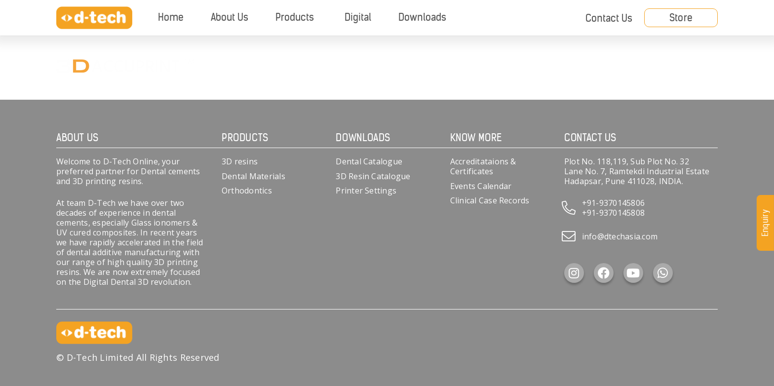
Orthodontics (247, 190)
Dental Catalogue (369, 161)
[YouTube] (633, 273)
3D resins (240, 161)
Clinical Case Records (490, 200)
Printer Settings (366, 190)
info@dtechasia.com (620, 236)
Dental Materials (253, 176)
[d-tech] (94, 18)
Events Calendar (481, 186)
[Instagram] (574, 273)
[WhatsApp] (663, 273)
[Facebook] (604, 273)
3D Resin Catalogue (373, 176)
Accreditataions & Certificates (483, 166)
